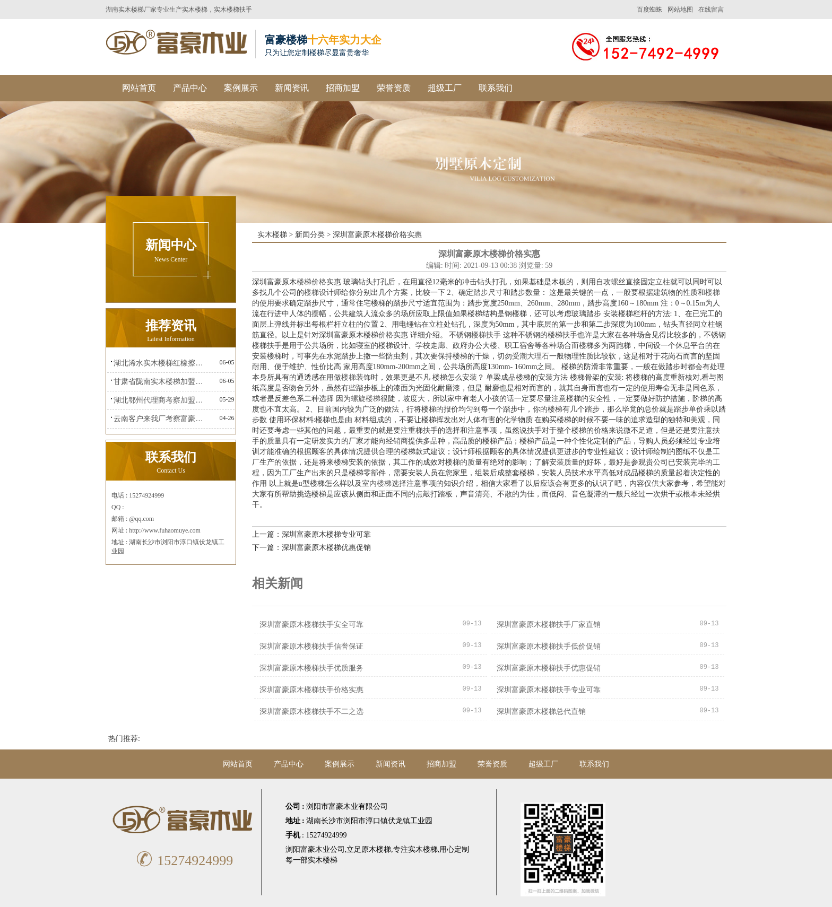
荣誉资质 (394, 87)
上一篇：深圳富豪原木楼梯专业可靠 (311, 534)
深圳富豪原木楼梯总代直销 (541, 712)
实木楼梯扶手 (233, 9)
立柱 (662, 282)
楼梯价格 (311, 282)
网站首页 (139, 87)
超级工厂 (445, 87)
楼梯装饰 (356, 377)
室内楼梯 (377, 483)
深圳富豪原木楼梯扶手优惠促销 (549, 668)
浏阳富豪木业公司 (315, 849)
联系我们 (496, 87)
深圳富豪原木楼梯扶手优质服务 (311, 668)
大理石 (538, 356)
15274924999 (183, 860)
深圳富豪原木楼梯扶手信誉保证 (311, 646)
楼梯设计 (319, 292)
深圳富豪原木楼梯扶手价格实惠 (311, 690)
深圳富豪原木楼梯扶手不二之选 (311, 712)
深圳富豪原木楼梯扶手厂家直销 (549, 625)
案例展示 (241, 87)
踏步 (480, 292)
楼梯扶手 (486, 335)
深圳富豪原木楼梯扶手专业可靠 (549, 690)
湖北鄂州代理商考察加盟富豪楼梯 (161, 400)
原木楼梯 (376, 849)
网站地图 (680, 9)
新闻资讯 (292, 87)
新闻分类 (310, 235)
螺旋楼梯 (365, 399)
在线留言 (711, 9)
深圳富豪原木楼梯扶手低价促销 (549, 646)
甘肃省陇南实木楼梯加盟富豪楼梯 (161, 382)
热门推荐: (124, 739)
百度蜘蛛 (649, 9)
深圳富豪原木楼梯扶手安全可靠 (311, 625)
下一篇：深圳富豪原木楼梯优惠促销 (311, 548)
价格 (385, 335)
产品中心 (190, 87)
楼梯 (712, 292)
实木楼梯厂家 (137, 9)
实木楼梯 (194, 9)
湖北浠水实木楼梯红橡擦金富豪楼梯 (161, 363)
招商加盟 (343, 87)
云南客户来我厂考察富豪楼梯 (161, 419)
